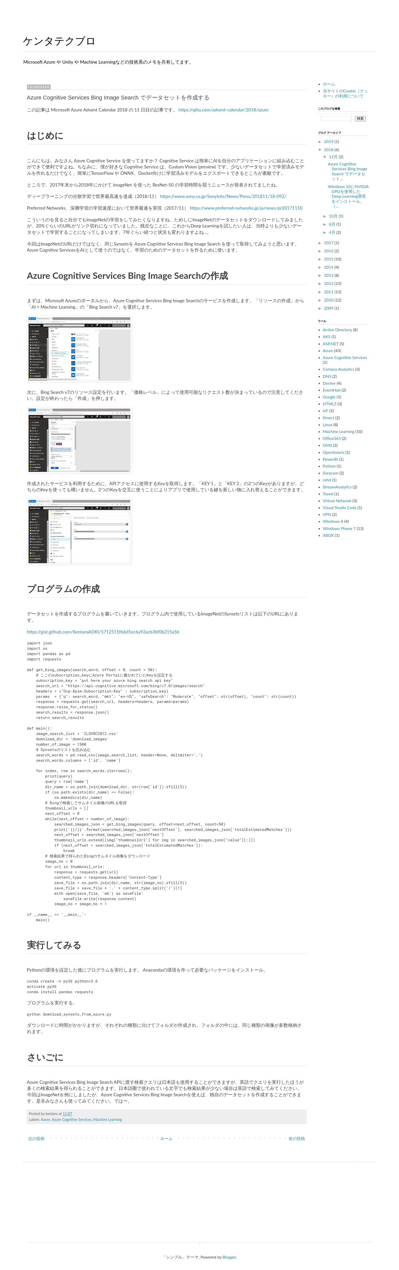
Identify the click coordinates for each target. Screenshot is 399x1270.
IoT (325, 410)
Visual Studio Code (340, 507)
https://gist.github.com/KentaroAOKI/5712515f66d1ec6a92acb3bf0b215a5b (103, 631)
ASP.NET (331, 343)
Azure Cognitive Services (71, 1119)
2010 (329, 299)
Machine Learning (107, 1119)
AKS (327, 336)
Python (329, 466)
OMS (327, 445)
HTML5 (330, 403)
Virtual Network (337, 500)
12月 (334, 156)
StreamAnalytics (337, 486)
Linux (328, 424)
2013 (329, 275)
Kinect (328, 417)
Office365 (332, 438)
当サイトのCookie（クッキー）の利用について (345, 93)
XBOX (328, 535)
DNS (327, 376)
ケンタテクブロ (59, 41)
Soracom (330, 472)
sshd (327, 479)
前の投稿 (297, 1138)
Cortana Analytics (338, 369)
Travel (328, 493)
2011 (329, 291)
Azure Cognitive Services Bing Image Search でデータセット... (347, 171)
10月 (334, 215)
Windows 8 (333, 521)
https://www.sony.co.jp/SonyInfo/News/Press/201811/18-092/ (223, 196)
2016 (329, 250)
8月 (332, 224)
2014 (329, 267)
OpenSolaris (334, 452)
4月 (332, 232)
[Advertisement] (356, 622)
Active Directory (337, 329)
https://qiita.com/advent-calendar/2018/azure (223, 109)
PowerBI (330, 459)
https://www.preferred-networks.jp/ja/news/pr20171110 (246, 208)
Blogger (229, 1256)
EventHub (332, 389)
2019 (329, 141)
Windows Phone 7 (339, 528)
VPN (327, 514)
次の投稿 (36, 1138)
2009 (329, 308)
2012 (329, 283)
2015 (329, 258)
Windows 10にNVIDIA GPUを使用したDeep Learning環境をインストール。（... (348, 196)
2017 (329, 242)
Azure (45, 1119)
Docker (329, 383)
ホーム (166, 1138)
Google (329, 396)
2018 (329, 149)
